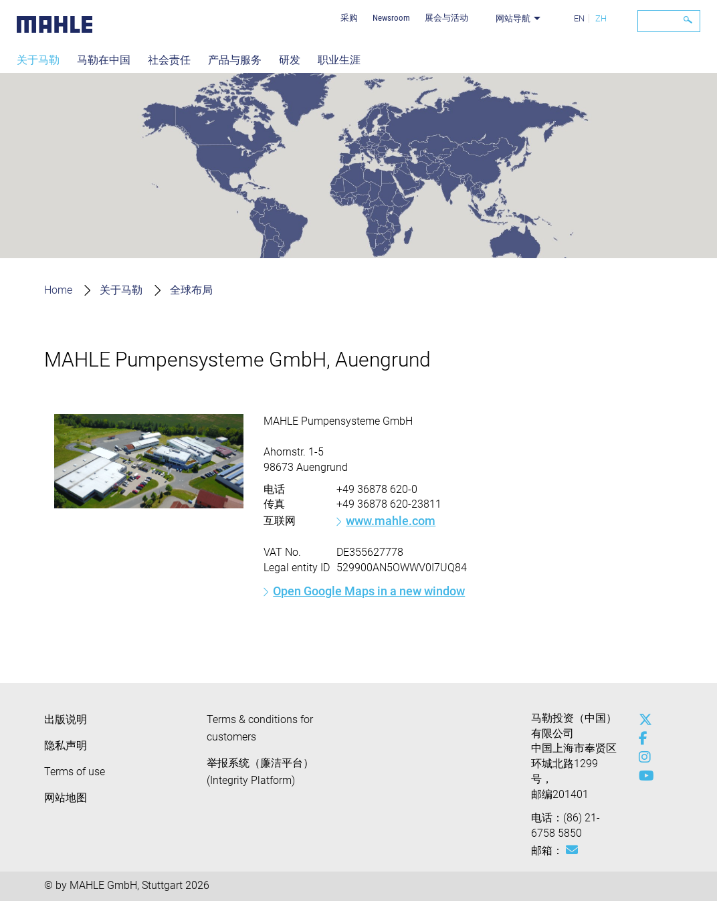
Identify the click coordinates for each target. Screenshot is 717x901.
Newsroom (391, 18)
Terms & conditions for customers (260, 728)
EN (579, 18)
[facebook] (642, 738)
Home (58, 290)
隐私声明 (65, 745)
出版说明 (65, 719)
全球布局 (191, 290)
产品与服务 (235, 60)
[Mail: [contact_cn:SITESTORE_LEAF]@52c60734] (572, 850)
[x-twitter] (642, 719)
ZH (601, 18)
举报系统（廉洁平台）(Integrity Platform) (260, 772)
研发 (289, 60)
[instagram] (642, 757)
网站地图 (65, 797)
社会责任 (169, 60)
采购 (349, 18)
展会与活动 (446, 18)
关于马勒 (38, 60)
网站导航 (513, 18)
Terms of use (74, 771)
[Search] (669, 21)
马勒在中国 (103, 60)
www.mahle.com (390, 521)
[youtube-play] (642, 776)
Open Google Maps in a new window (369, 591)
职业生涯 (339, 60)
